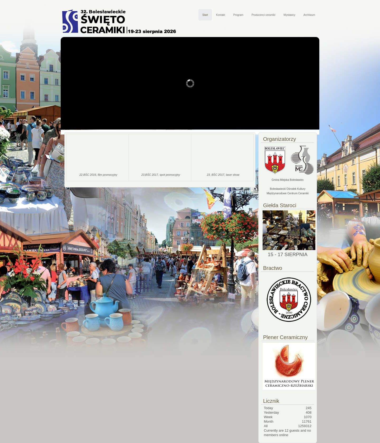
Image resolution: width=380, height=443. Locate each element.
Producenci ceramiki (263, 14)
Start (205, 14)
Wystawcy (289, 14)
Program (238, 14)
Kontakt (220, 14)
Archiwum (309, 14)
